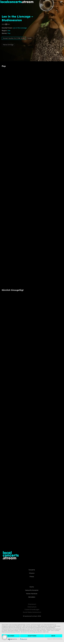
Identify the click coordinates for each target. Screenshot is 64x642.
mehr (53, 636)
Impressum (32, 604)
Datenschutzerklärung (57, 638)
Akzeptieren (32, 636)
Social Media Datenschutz (32, 612)
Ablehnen (10, 636)
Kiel (9, 30)
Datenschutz (32, 607)
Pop (9, 33)
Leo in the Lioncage (20, 28)
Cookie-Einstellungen (32, 609)
